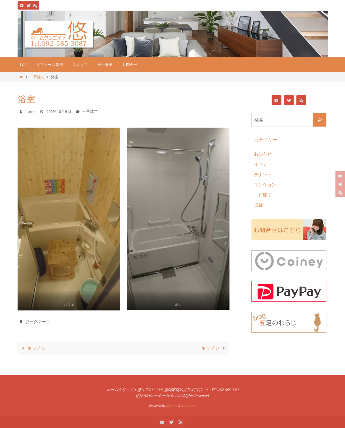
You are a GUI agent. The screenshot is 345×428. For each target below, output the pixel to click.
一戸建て (37, 77)
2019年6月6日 (59, 111)
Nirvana (171, 405)
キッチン (33, 348)
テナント (263, 174)
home (30, 111)
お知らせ (263, 154)
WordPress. (188, 405)
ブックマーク (37, 321)
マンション (265, 185)
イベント (263, 164)
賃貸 (258, 205)
